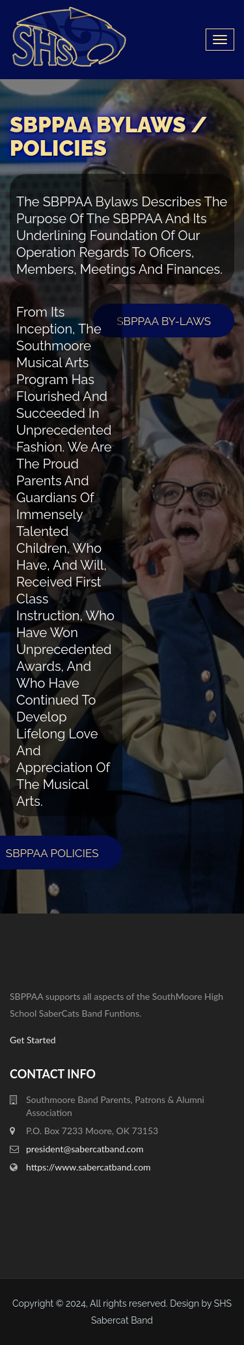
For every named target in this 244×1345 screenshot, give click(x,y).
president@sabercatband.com (85, 1148)
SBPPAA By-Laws (163, 321)
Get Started (33, 1039)
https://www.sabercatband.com (88, 1166)
